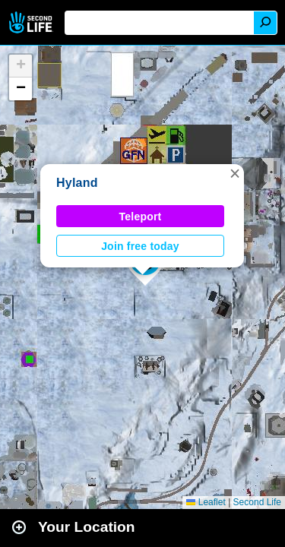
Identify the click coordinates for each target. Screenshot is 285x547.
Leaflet (205, 502)
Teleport (140, 216)
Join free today (140, 246)
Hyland (77, 182)
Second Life (32, 22)
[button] (235, 173)
